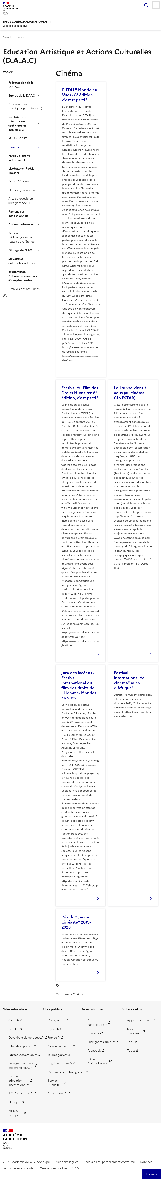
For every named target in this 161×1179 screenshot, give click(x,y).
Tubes (131, 1050)
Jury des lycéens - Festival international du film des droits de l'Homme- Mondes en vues (78, 685)
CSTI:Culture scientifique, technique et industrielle (17, 123)
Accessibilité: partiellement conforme (109, 1162)
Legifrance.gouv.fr (58, 1063)
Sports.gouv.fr (57, 1093)
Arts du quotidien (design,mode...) (20, 200)
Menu (156, 5)
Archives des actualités (24, 289)
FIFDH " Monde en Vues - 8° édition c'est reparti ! (79, 95)
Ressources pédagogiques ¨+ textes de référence (21, 237)
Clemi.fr (13, 1020)
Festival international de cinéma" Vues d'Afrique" (129, 680)
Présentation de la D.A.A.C (20, 84)
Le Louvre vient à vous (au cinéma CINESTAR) (130, 393)
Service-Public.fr (53, 1082)
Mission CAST (17, 138)
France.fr (54, 1037)
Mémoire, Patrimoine (22, 190)
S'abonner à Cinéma (69, 994)
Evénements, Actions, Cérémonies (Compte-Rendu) (22, 275)
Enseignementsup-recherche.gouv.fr (19, 1065)
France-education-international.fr (18, 1080)
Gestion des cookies (53, 1168)
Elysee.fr (53, 1029)
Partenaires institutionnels (18, 213)
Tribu (130, 1042)
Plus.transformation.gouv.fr (58, 1072)
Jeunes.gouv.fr (57, 1055)
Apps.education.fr (137, 1020)
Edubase (93, 1033)
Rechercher (146, 5)
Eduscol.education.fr (19, 1055)
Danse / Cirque (18, 181)
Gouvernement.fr (58, 1046)
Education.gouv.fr (19, 1046)
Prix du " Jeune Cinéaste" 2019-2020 (76, 922)
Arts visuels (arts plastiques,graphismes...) (25, 106)
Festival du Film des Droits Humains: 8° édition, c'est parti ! (79, 393)
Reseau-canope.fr (15, 1112)
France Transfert (133, 1031)
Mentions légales (67, 1162)
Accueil (7, 37)
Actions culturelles (21, 224)
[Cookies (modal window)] (151, 1174)
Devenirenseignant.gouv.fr (19, 1037)
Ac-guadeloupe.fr (97, 1022)
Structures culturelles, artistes (21, 261)
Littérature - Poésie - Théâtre (22, 170)
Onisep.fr (14, 1102)
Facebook (94, 1050)
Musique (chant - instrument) (19, 157)
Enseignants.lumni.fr (98, 1042)
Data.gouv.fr (56, 1020)
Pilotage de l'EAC (20, 250)
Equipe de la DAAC (21, 95)
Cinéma (13, 147)
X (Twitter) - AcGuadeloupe (97, 1061)
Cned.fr (13, 1029)
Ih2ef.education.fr (19, 1093)
